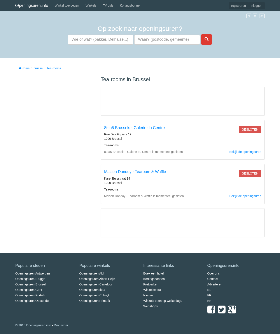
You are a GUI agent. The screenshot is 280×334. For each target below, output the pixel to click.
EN (209, 301)
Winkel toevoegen (67, 5)
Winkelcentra (152, 290)
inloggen (256, 5)
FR (209, 295)
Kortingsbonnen (130, 5)
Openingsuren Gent (28, 290)
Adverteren (214, 284)
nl (249, 15)
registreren (238, 5)
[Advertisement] (48, 137)
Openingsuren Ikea (92, 290)
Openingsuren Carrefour (95, 284)
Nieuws (148, 295)
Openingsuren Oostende (32, 301)
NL (209, 290)
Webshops (150, 306)
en (262, 15)
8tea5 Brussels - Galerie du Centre (134, 128)
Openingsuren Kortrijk (30, 295)
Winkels (91, 5)
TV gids (108, 5)
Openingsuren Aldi (91, 273)
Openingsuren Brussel (30, 284)
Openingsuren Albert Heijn (97, 279)
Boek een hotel (153, 273)
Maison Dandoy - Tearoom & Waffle (135, 172)
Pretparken (150, 284)
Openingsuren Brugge (30, 279)
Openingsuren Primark (94, 301)
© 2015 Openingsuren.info (33, 325)
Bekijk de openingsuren (245, 152)
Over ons (213, 273)
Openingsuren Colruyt (94, 295)
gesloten (250, 129)
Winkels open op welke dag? (162, 301)
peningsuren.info (31, 5)
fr (255, 15)
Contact (212, 279)
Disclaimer (61, 325)
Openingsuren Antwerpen (32, 273)
